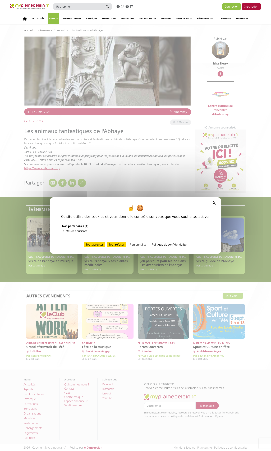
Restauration (184, 18)
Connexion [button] (231, 6)
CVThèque (91, 18)
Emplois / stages (72, 18)
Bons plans (127, 18)
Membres (166, 18)
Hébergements (205, 18)
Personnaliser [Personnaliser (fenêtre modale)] (139, 244)
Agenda (53, 18)
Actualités (38, 18)
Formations (109, 18)
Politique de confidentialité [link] (169, 244)
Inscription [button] (251, 6)
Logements (224, 18)
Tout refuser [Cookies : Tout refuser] (116, 244)
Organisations (147, 18)
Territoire (242, 18)
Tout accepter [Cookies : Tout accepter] (94, 244)
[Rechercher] (78, 6)
